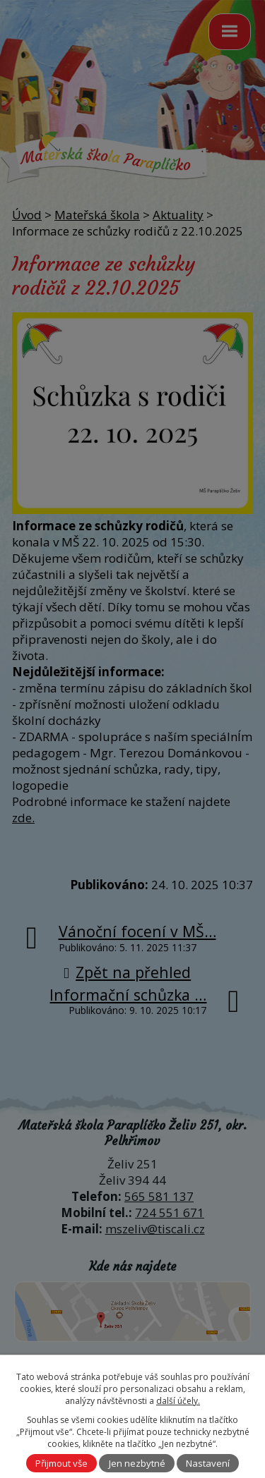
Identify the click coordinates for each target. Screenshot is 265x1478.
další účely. (178, 1401)
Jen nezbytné (137, 1463)
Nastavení (208, 1463)
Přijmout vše (61, 1463)
